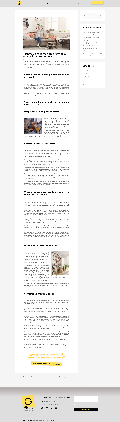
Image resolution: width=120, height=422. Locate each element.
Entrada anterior (27, 377)
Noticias (32, 59)
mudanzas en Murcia (61, 65)
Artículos (27, 59)
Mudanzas (86, 77)
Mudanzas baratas (66, 3)
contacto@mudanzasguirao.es (50, 404)
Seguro (85, 85)
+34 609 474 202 (50, 402)
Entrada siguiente (65, 377)
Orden (85, 82)
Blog (77, 3)
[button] (97, 2)
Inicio (38, 3)
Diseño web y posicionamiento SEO (79, 419)
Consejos (85, 74)
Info (84, 3)
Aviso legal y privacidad (50, 419)
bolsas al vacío (61, 228)
